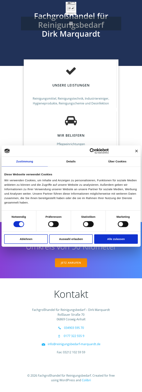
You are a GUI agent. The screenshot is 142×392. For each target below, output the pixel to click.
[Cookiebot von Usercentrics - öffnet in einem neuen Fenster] (92, 151)
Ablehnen (26, 239)
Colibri (86, 380)
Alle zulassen (116, 239)
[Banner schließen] (136, 151)
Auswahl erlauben (71, 239)
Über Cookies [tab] (117, 161)
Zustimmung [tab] (24, 161)
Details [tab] (71, 161)
